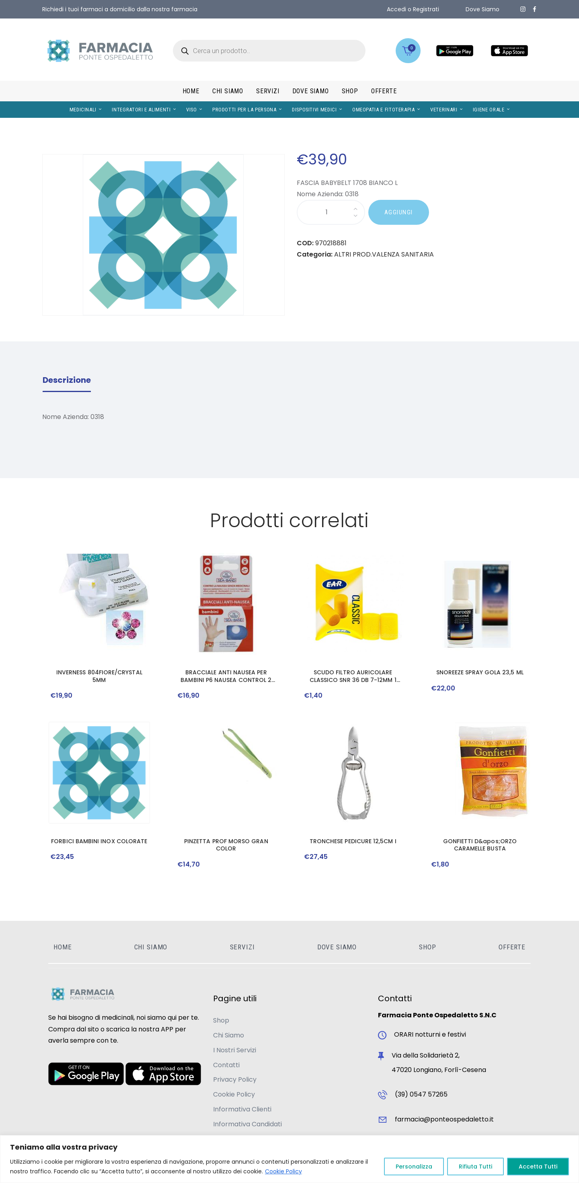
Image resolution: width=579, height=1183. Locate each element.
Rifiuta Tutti (475, 1166)
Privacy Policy (235, 1079)
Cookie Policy (283, 1171)
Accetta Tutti (538, 1166)
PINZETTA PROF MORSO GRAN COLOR (226, 845)
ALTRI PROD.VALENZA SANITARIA (384, 254)
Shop (221, 1020)
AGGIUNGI (398, 212)
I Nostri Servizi (234, 1050)
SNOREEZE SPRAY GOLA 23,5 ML (480, 672)
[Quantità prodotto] (331, 212)
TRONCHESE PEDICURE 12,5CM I (353, 841)
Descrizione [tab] (67, 380)
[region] (289, 1159)
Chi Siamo (228, 1035)
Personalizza (414, 1166)
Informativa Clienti (242, 1109)
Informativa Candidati (247, 1124)
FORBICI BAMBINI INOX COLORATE (99, 841)
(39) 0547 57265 (421, 1094)
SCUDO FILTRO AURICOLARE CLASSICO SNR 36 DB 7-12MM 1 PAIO (353, 676)
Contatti (226, 1065)
